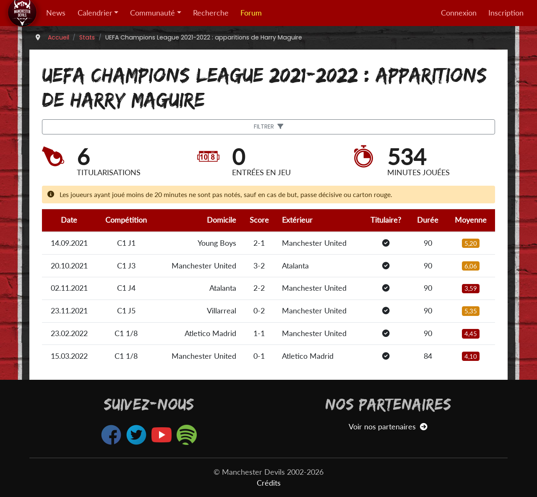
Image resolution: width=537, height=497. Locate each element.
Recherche (211, 12)
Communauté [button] (152, 12)
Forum (251, 12)
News (55, 12)
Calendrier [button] (95, 12)
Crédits (269, 483)
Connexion (459, 12)
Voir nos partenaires (388, 426)
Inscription (506, 12)
